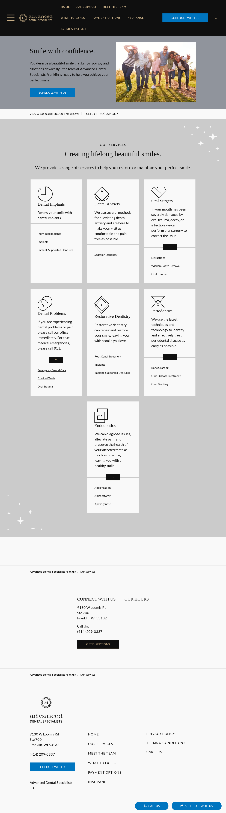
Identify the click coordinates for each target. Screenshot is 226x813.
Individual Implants (49, 233)
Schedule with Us (185, 17)
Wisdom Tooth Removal (165, 265)
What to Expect (74, 17)
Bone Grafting (159, 367)
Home (65, 6)
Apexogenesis (102, 503)
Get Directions (98, 644)
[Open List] (170, 247)
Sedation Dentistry (105, 254)
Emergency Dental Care (52, 370)
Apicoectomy (102, 495)
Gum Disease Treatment (166, 375)
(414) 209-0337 (108, 113)
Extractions (158, 257)
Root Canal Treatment (107, 356)
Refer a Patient (73, 28)
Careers (154, 752)
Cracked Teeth (46, 378)
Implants (43, 241)
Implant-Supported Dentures (55, 250)
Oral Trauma (158, 274)
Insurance (135, 17)
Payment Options (107, 17)
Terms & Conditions (165, 743)
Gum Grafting (159, 384)
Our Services (86, 6)
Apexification (102, 487)
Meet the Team (114, 6)
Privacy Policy (160, 734)
